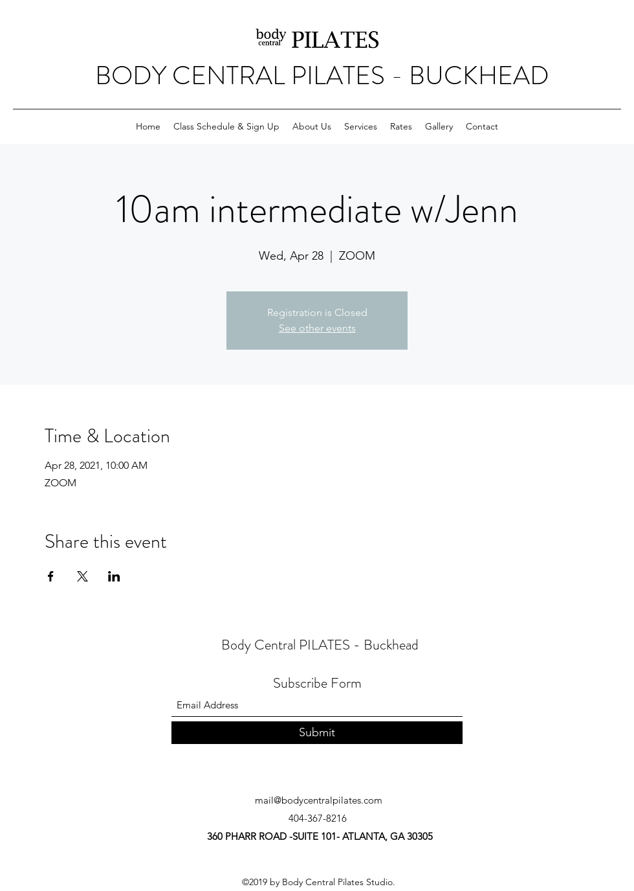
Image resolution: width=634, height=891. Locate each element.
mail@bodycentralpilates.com (318, 800)
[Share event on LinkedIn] (114, 576)
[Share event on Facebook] (51, 576)
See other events (317, 328)
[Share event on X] (82, 576)
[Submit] (317, 732)
